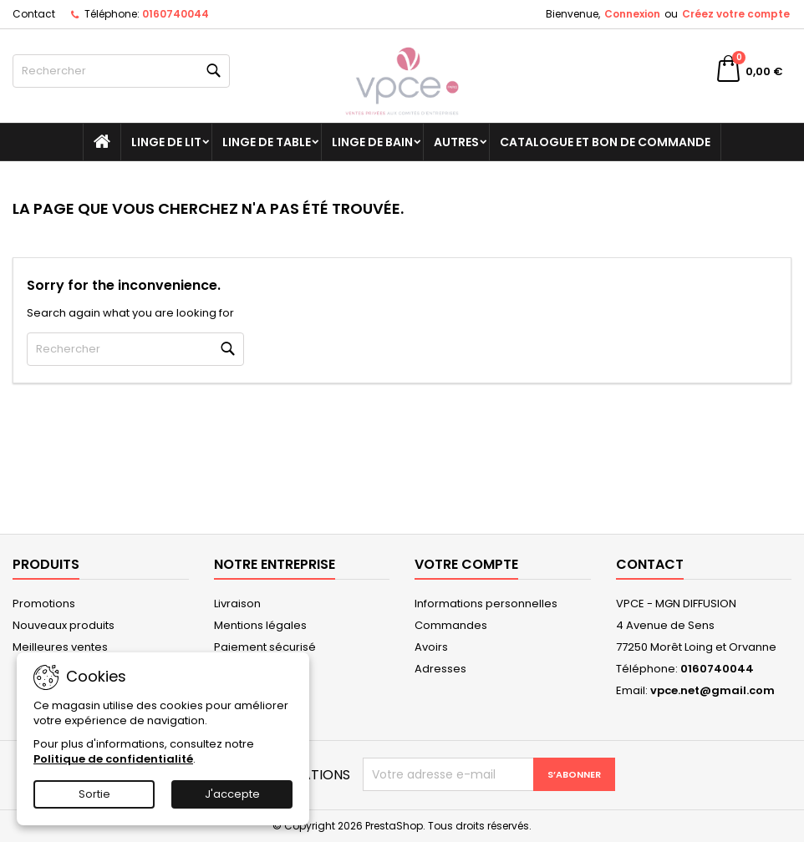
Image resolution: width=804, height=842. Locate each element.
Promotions (44, 603)
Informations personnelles (486, 603)
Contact (34, 14)
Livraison (237, 603)
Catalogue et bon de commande (605, 142)
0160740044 (175, 14)
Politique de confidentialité (113, 759)
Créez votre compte (736, 14)
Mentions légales (260, 625)
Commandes (451, 625)
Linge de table (266, 142)
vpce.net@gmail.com (712, 690)
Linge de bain (372, 142)
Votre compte (466, 564)
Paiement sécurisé (265, 647)
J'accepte (232, 794)
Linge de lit (166, 142)
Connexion (632, 14)
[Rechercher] (121, 71)
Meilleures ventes (60, 647)
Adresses (440, 669)
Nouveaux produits (63, 625)
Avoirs (431, 647)
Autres (456, 142)
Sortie (94, 794)
